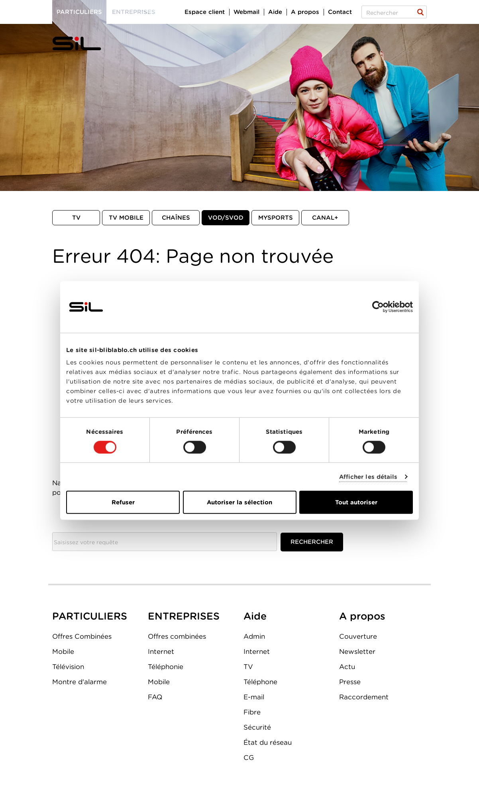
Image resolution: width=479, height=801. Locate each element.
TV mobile (126, 217)
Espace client (205, 12)
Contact (340, 12)
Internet (161, 651)
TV (76, 217)
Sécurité (257, 727)
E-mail (253, 697)
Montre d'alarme (79, 682)
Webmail (246, 12)
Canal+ (325, 217)
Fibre (252, 712)
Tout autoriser (356, 502)
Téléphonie (165, 667)
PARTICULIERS (89, 616)
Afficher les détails (368, 476)
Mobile (63, 651)
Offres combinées (177, 636)
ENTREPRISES (184, 616)
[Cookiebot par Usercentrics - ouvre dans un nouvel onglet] (378, 307)
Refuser (123, 502)
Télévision (68, 667)
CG (248, 758)
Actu (347, 667)
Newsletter (357, 651)
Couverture (358, 636)
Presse (350, 682)
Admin (254, 636)
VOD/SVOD (225, 217)
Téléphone (260, 682)
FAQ (155, 697)
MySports (275, 217)
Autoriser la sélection (239, 502)
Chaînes (176, 217)
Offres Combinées (82, 636)
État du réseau (267, 742)
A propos (305, 12)
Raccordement (364, 697)
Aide (275, 12)
